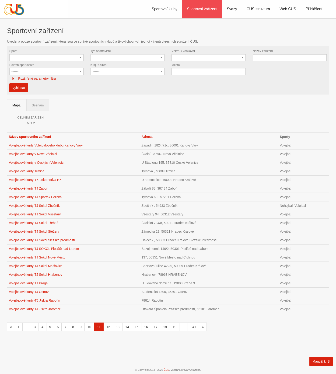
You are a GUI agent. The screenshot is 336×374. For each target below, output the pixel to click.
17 (156, 327)
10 (89, 327)
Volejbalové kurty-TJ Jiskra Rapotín (34, 300)
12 (108, 327)
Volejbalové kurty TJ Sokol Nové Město (37, 257)
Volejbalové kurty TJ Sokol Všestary (35, 214)
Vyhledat (18, 88)
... (26, 327)
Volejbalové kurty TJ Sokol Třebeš (33, 223)
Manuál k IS (321, 361)
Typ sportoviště (101, 51)
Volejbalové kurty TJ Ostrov (29, 292)
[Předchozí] (11, 327)
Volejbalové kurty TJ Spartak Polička (35, 197)
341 (193, 327)
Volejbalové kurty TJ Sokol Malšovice (36, 266)
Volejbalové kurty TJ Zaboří (28, 188)
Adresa (146, 137)
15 (137, 327)
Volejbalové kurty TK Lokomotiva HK (35, 180)
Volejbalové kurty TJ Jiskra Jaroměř (34, 309)
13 (118, 327)
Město (176, 65)
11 (99, 327)
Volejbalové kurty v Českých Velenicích (37, 162)
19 (174, 327)
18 (165, 327)
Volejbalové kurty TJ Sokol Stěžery (34, 231)
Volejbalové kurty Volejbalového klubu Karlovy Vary (46, 145)
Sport (13, 51)
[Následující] (203, 327)
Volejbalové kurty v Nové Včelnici (33, 154)
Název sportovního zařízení (30, 137)
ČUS (166, 369)
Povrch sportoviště (21, 65)
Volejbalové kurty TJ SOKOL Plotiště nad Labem (44, 249)
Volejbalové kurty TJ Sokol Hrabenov (35, 274)
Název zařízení (263, 51)
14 (127, 327)
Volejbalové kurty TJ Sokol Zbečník (34, 205)
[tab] (168, 78)
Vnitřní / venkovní (183, 51)
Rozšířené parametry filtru (36, 78)
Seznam (38, 105)
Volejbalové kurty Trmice (26, 171)
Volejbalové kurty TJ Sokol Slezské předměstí (42, 240)
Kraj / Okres (99, 65)
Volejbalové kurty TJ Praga (28, 283)
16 (146, 327)
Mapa (16, 105)
